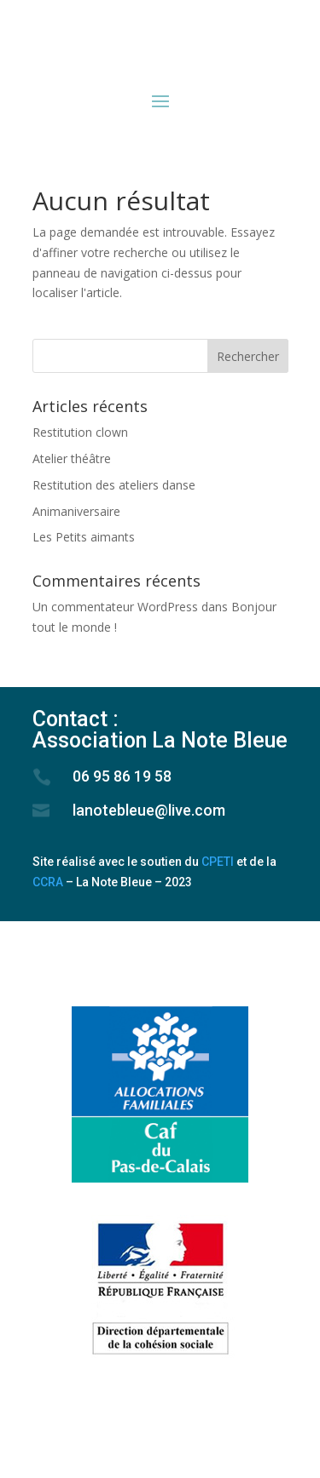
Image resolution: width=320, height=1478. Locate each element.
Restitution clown (80, 432)
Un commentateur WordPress (115, 607)
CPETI (217, 861)
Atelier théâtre (71, 458)
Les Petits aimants (83, 537)
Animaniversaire (76, 511)
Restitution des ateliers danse (113, 485)
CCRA (47, 882)
